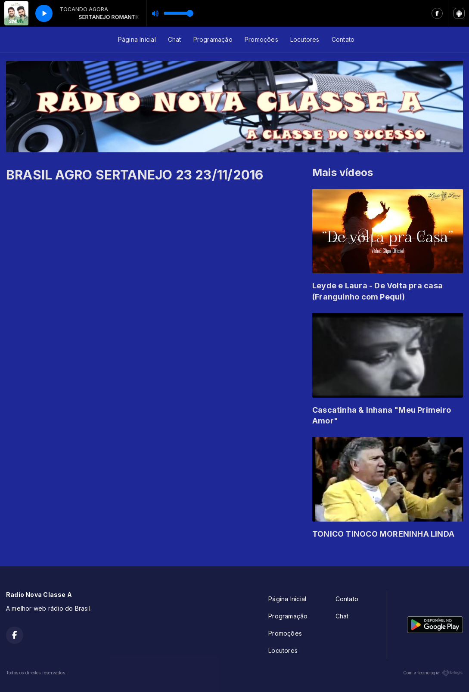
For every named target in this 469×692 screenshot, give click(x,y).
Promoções (261, 39)
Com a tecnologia (433, 673)
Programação (213, 39)
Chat (174, 39)
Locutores (305, 39)
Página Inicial (137, 39)
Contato (343, 39)
